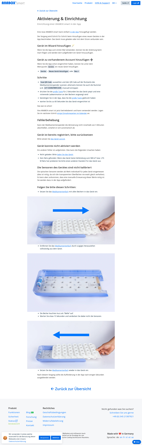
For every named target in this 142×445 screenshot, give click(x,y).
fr (124, 437)
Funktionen (14, 412)
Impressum (48, 425)
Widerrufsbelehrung (53, 420)
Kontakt (30, 425)
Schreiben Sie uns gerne (122, 412)
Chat (136, 442)
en (121, 437)
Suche (125, 3)
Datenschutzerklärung (17, 441)
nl (127, 437)
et (129, 437)
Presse (29, 421)
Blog (30, 412)
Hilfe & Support (102, 3)
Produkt (88, 3)
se (132, 437)
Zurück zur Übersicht (47, 11)
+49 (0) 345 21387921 (123, 416)
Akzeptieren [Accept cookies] (44, 438)
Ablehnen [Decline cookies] (55, 438)
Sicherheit (13, 416)
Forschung (31, 416)
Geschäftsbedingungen (54, 412)
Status (14, 422)
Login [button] (136, 3)
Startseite (77, 3)
